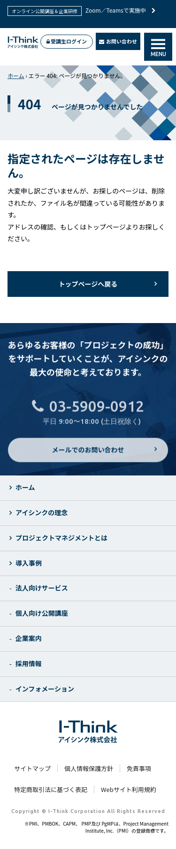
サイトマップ (32, 768)
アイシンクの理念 (41, 512)
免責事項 (139, 768)
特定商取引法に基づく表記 (50, 789)
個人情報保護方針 (88, 768)
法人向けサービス (41, 587)
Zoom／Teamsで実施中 (120, 10)
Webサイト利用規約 (128, 789)
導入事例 (28, 563)
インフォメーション (44, 688)
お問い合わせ (118, 41)
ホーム (16, 75)
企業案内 (28, 638)
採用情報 (28, 663)
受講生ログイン (66, 41)
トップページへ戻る (88, 283)
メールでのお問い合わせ (88, 455)
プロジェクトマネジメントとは (61, 537)
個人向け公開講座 (41, 613)
